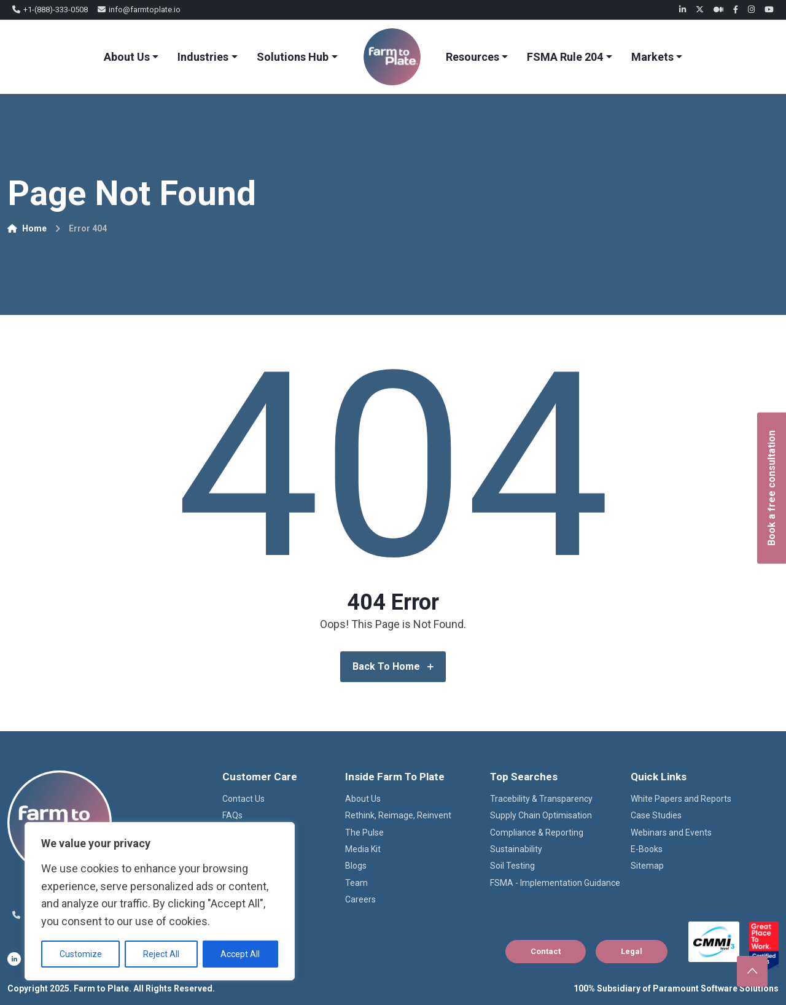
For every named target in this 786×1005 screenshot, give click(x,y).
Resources (472, 56)
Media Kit (363, 849)
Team (356, 883)
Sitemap (647, 866)
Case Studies (656, 815)
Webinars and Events (671, 832)
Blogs (356, 866)
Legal (631, 951)
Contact (546, 951)
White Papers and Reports (681, 799)
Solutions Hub (293, 56)
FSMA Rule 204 (565, 56)
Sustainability (516, 849)
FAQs (232, 815)
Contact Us (243, 799)
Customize (81, 954)
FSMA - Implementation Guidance (555, 883)
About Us (127, 56)
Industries (202, 56)
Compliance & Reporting (536, 832)
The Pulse (364, 832)
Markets (652, 56)
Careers (360, 899)
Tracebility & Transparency (541, 799)
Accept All (240, 954)
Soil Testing (512, 866)
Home (27, 228)
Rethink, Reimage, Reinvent (398, 815)
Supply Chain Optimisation (541, 815)
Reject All (161, 954)
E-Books (647, 849)
